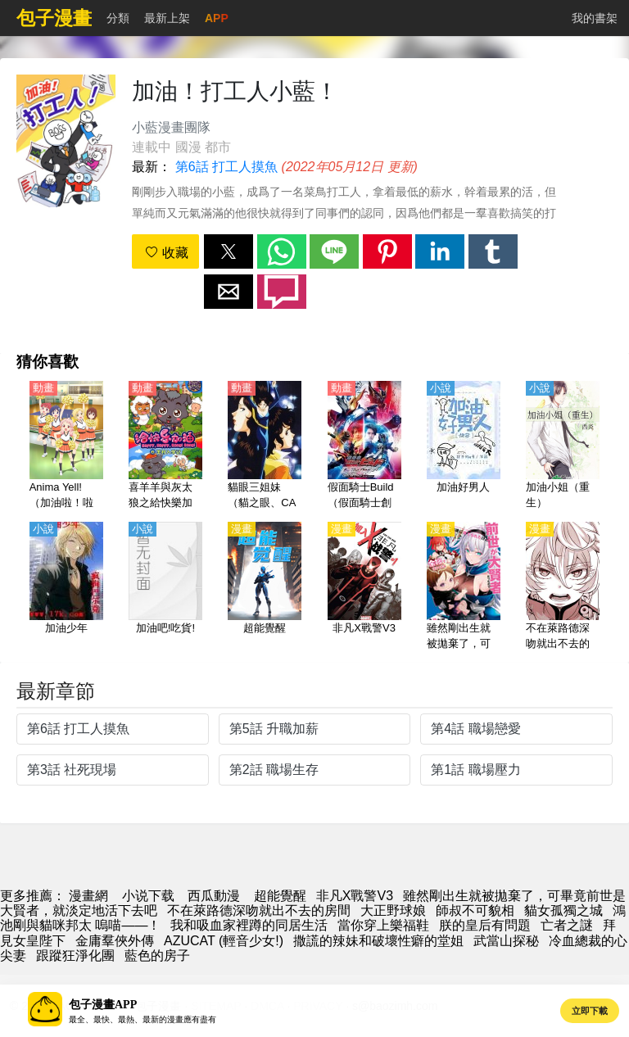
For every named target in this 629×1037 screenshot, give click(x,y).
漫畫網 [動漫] (88, 896)
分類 (117, 18)
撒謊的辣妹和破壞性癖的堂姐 (378, 941)
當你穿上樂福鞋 (383, 925)
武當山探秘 (506, 941)
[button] (228, 251)
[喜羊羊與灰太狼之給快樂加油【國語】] (165, 446)
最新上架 (167, 18)
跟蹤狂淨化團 (75, 955)
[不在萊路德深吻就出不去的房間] (563, 587)
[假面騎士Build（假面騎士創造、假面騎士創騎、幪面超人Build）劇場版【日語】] (364, 446)
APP (217, 18)
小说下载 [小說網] (148, 896)
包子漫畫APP (103, 1005)
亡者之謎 (567, 925)
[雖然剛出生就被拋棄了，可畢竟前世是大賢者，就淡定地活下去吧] (463, 587)
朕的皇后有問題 (485, 925)
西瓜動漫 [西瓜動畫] (214, 896)
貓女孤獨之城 (563, 910)
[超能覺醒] (264, 587)
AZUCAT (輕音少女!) (223, 941)
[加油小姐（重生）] (563, 446)
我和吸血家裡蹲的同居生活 (249, 925)
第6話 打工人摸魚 (226, 167)
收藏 (166, 253)
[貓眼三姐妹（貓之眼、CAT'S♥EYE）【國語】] (264, 446)
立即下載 (590, 1011)
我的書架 (595, 18)
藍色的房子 (157, 955)
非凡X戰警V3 (354, 896)
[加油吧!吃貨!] (165, 587)
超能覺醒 (280, 896)
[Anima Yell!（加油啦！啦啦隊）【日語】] (66, 446)
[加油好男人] (463, 446)
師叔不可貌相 (475, 910)
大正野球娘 (393, 910)
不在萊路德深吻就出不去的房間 (259, 910)
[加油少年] (66, 587)
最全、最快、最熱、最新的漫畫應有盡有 (142, 1019)
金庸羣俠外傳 (114, 941)
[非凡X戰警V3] (364, 587)
